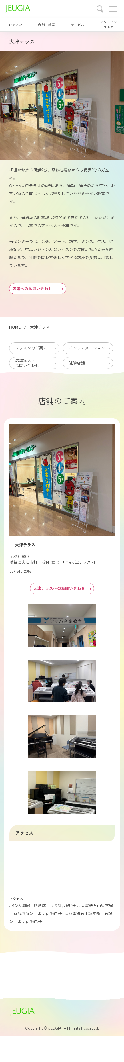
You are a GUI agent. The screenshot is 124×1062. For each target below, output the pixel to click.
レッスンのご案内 (31, 348)
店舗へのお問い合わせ (37, 288)
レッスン (15, 24)
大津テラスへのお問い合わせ (62, 588)
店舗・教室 (46, 24)
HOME (15, 327)
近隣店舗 (77, 363)
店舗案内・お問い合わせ (27, 363)
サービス (77, 24)
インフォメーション (87, 348)
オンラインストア (108, 24)
